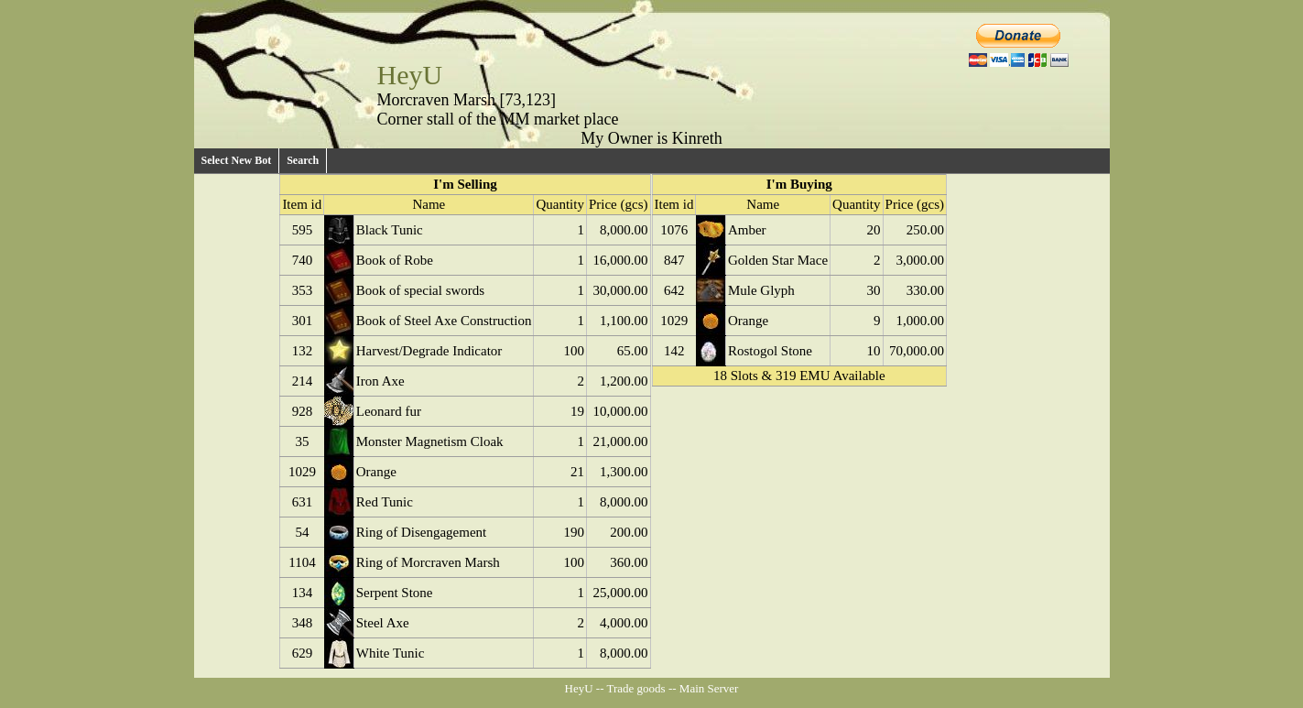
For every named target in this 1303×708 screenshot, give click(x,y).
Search (303, 160)
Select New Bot (236, 160)
